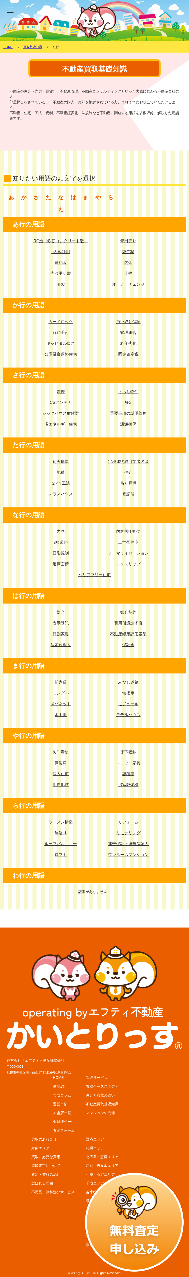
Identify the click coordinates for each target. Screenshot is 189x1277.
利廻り (61, 833)
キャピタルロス (60, 343)
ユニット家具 (128, 763)
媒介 (61, 612)
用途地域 (61, 785)
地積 (61, 472)
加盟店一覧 (62, 1113)
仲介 (128, 472)
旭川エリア (95, 1210)
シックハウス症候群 (60, 413)
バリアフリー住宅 (94, 575)
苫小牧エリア (97, 1192)
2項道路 (60, 542)
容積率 (128, 774)
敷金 (128, 402)
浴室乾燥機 (128, 785)
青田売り (128, 241)
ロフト (61, 855)
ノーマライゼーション (128, 553)
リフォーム (128, 822)
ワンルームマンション (128, 855)
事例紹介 (60, 1086)
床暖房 (61, 763)
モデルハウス (128, 715)
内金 (128, 263)
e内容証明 (60, 252)
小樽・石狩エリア (100, 1174)
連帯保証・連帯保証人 (128, 844)
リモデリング (128, 833)
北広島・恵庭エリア (102, 1157)
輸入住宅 (61, 774)
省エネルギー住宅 (60, 424)
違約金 (61, 263)
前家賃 (61, 682)
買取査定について (45, 1166)
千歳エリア (95, 1183)
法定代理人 (61, 645)
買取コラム (62, 1095)
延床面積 (61, 564)
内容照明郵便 (128, 532)
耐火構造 (61, 462)
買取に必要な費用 (45, 1157)
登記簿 (128, 494)
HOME (58, 1078)
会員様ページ (64, 1122)
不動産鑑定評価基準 (128, 634)
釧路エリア (95, 1245)
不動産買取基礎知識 (102, 1104)
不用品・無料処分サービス (53, 1192)
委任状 (128, 252)
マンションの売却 (100, 1113)
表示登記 (61, 623)
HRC (60, 284)
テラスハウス (60, 494)
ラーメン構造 (60, 822)
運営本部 (60, 1104)
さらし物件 (128, 392)
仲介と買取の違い (100, 1095)
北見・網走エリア (100, 1236)
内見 (61, 532)
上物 (128, 273)
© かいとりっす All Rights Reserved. (94, 1273)
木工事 (61, 715)
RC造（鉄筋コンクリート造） (60, 241)
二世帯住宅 (128, 542)
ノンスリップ (128, 564)
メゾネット (61, 704)
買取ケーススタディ (102, 1086)
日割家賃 (61, 634)
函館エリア (95, 1218)
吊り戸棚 (128, 483)
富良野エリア (97, 1227)
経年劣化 (128, 343)
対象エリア (40, 1148)
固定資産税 (128, 354)
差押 (61, 392)
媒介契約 (128, 612)
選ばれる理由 (42, 1183)
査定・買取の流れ (45, 1174)
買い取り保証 (128, 322)
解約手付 (61, 333)
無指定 (128, 693)
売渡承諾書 (61, 273)
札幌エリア (95, 1148)
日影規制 (61, 553)
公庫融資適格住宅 (60, 354)
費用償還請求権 (128, 623)
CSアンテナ (60, 402)
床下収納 (128, 752)
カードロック (60, 322)
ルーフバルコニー (60, 844)
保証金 (128, 645)
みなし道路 (128, 682)
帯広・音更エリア (100, 1201)
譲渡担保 (128, 424)
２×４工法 (60, 483)
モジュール (128, 704)
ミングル (61, 693)
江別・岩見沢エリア (102, 1166)
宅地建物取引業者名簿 (128, 462)
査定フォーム (64, 1130)
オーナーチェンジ (128, 284)
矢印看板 (61, 752)
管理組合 (128, 333)
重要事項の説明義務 (128, 413)
